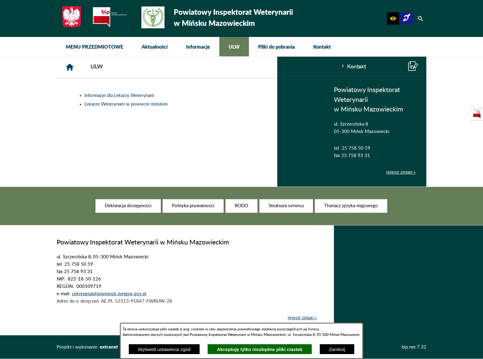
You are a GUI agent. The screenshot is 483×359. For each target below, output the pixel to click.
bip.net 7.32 (414, 347)
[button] (393, 18)
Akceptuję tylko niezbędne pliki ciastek (259, 349)
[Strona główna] (162, 67)
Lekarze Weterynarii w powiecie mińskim (218, 104)
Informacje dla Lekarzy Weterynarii (212, 95)
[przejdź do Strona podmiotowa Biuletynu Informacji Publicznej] (477, 114)
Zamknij (337, 349)
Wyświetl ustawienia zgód (164, 349)
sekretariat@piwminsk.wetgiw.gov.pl (109, 306)
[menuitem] (94, 46)
